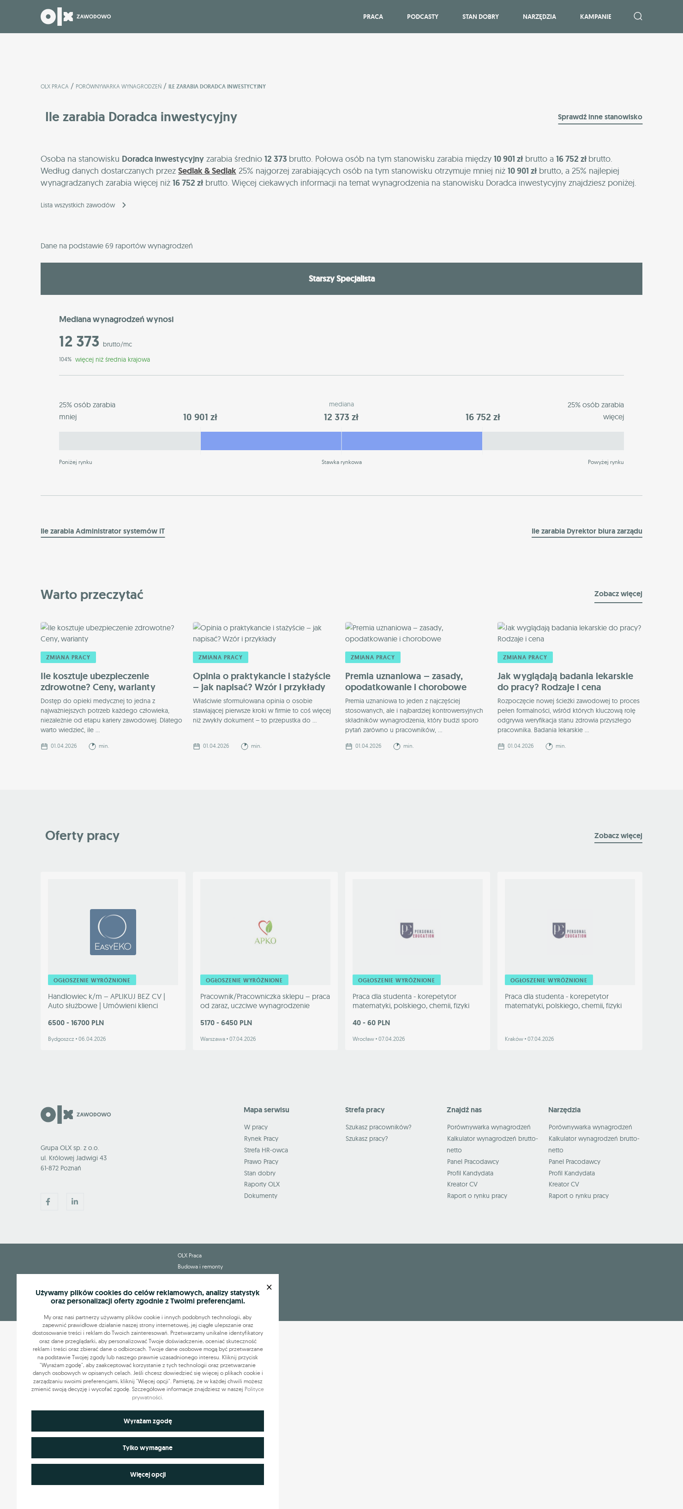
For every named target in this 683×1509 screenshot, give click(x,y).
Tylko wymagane (148, 1448)
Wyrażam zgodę (148, 1421)
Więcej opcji (148, 1474)
